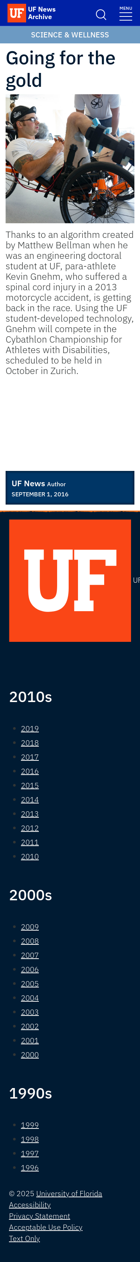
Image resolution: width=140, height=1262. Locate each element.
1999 (30, 1125)
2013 (30, 814)
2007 (30, 955)
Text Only (24, 1238)
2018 (30, 743)
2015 (30, 785)
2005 (30, 983)
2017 (30, 757)
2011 (30, 842)
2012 (30, 828)
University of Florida (69, 1193)
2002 (30, 1026)
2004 (30, 998)
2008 (30, 941)
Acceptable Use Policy (46, 1227)
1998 (30, 1139)
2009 (30, 927)
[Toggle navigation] (125, 13)
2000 (30, 1055)
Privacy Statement (39, 1216)
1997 (30, 1153)
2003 (30, 1012)
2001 (30, 1040)
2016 (30, 771)
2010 (30, 856)
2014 (30, 799)
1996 (30, 1168)
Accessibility (30, 1205)
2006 (30, 969)
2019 (30, 728)
